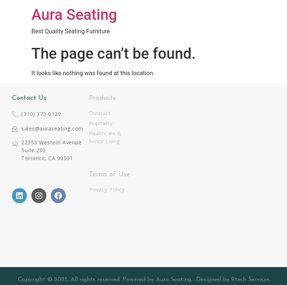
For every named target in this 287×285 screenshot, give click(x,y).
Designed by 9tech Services (232, 281)
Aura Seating (74, 15)
